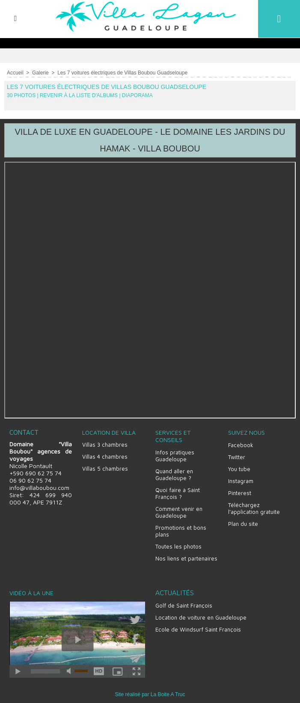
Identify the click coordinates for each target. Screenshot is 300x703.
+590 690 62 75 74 (35, 471)
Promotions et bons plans (180, 530)
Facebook (240, 443)
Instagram (240, 479)
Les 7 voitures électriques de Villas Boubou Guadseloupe (122, 72)
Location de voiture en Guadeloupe (201, 616)
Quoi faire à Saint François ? (177, 492)
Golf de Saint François (183, 604)
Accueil (15, 72)
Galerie (40, 72)
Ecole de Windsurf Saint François (198, 628)
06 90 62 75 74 (30, 479)
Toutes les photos (178, 545)
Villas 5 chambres (105, 467)
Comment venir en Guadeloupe (178, 511)
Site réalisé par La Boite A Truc (150, 693)
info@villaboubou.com (39, 486)
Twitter (236, 455)
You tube (239, 467)
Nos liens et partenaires (186, 557)
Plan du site (243, 522)
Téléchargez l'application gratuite (254, 507)
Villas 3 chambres (105, 443)
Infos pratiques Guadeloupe (174, 454)
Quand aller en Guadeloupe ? (174, 473)
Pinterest (239, 491)
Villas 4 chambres (105, 455)
